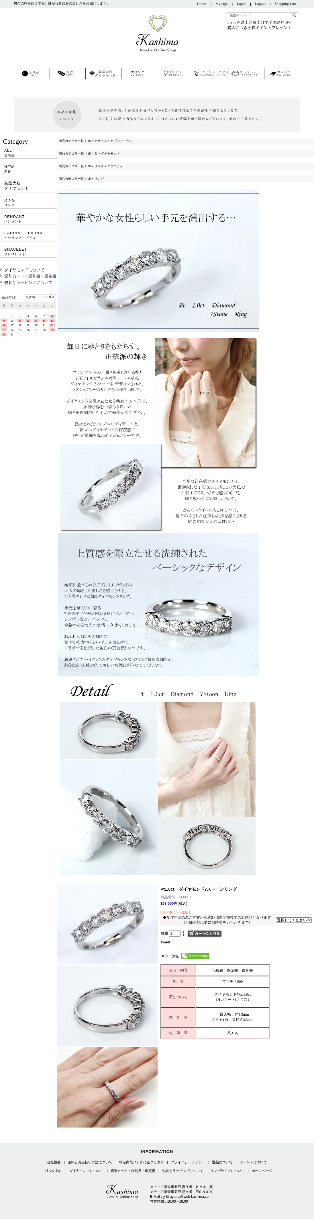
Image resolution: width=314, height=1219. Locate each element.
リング (99, 166)
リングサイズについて (227, 1171)
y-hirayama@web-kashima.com (187, 1197)
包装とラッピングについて (28, 282)
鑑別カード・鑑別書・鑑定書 (30, 276)
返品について (222, 1162)
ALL (28, 152)
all (89, 141)
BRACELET (28, 251)
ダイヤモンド (110, 153)
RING (28, 202)
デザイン (100, 141)
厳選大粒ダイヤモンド (16, 185)
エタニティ (115, 166)
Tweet (165, 942)
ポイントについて (253, 1162)
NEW (28, 169)
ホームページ (262, 1171)
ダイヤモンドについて (24, 270)
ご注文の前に (52, 1171)
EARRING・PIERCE (28, 235)
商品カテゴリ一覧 (71, 141)
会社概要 (54, 1162)
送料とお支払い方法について (90, 1162)
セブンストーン (121, 141)
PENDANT (28, 218)
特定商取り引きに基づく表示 (141, 1162)
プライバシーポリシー (188, 1162)
